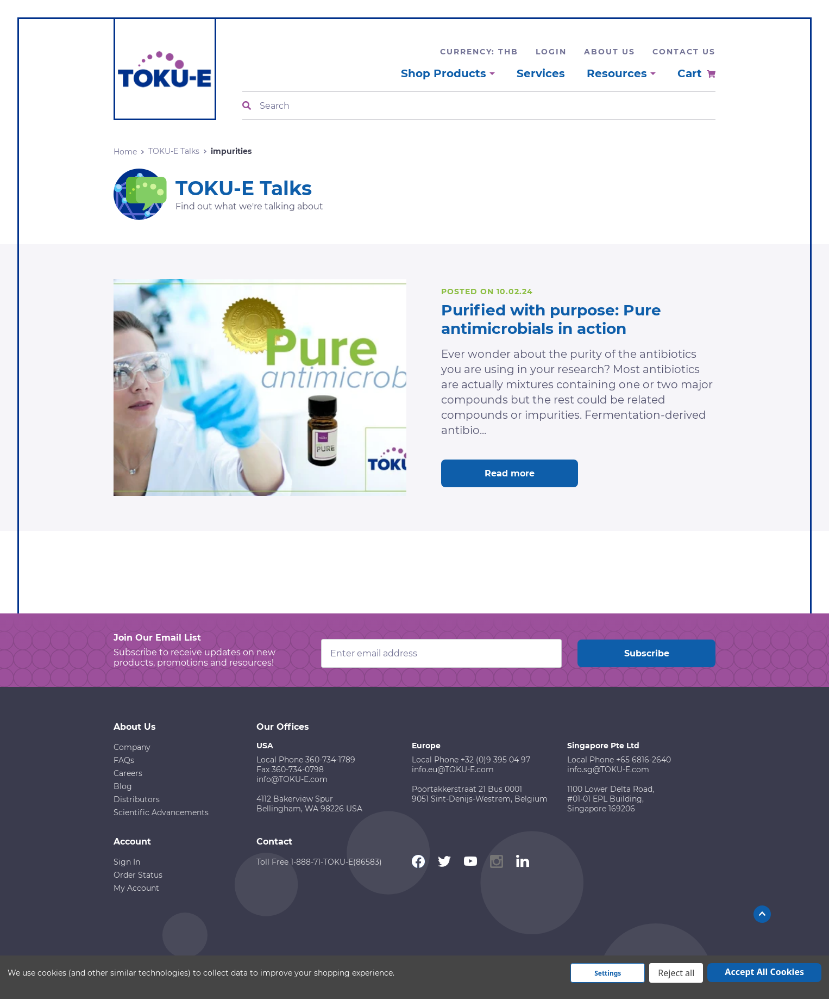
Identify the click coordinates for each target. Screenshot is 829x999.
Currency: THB (479, 52)
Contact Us (683, 52)
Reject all (676, 973)
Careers (128, 773)
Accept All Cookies (764, 972)
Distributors (137, 799)
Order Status (138, 875)
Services (541, 73)
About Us (609, 52)
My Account (136, 888)
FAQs (124, 760)
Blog (123, 786)
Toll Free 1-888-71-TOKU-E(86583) (319, 862)
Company (132, 747)
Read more (510, 473)
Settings (607, 973)
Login (551, 52)
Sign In (127, 862)
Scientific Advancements (161, 812)
